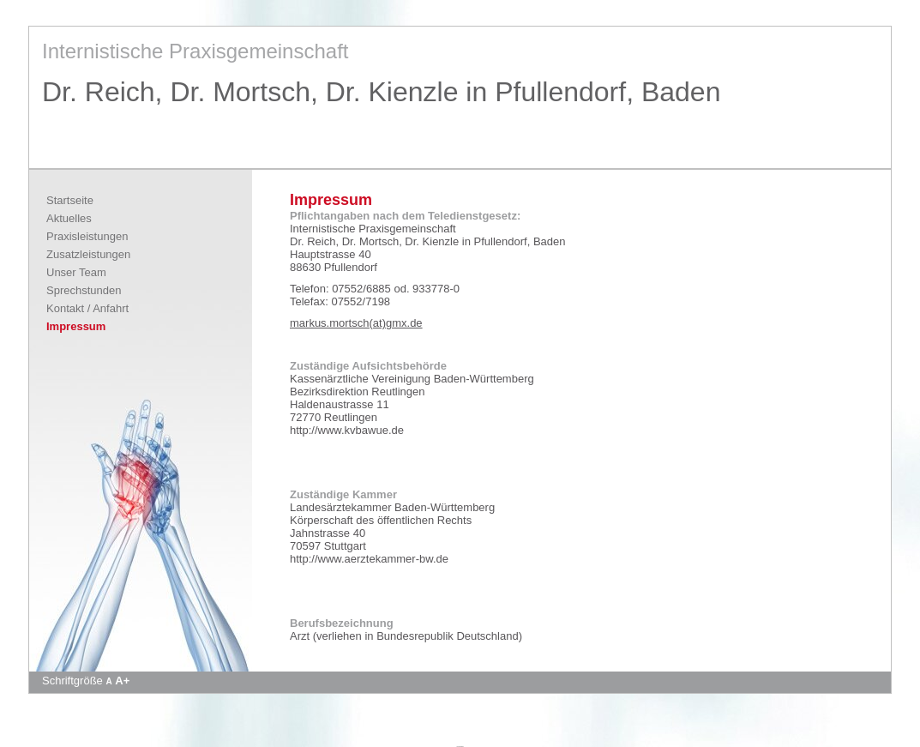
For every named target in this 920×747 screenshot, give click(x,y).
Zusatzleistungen (88, 254)
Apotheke (459, 746)
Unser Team (76, 272)
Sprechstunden (83, 290)
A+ (122, 680)
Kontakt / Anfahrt (87, 308)
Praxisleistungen (87, 236)
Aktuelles (69, 218)
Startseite (69, 200)
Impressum (75, 326)
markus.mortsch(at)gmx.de (356, 322)
